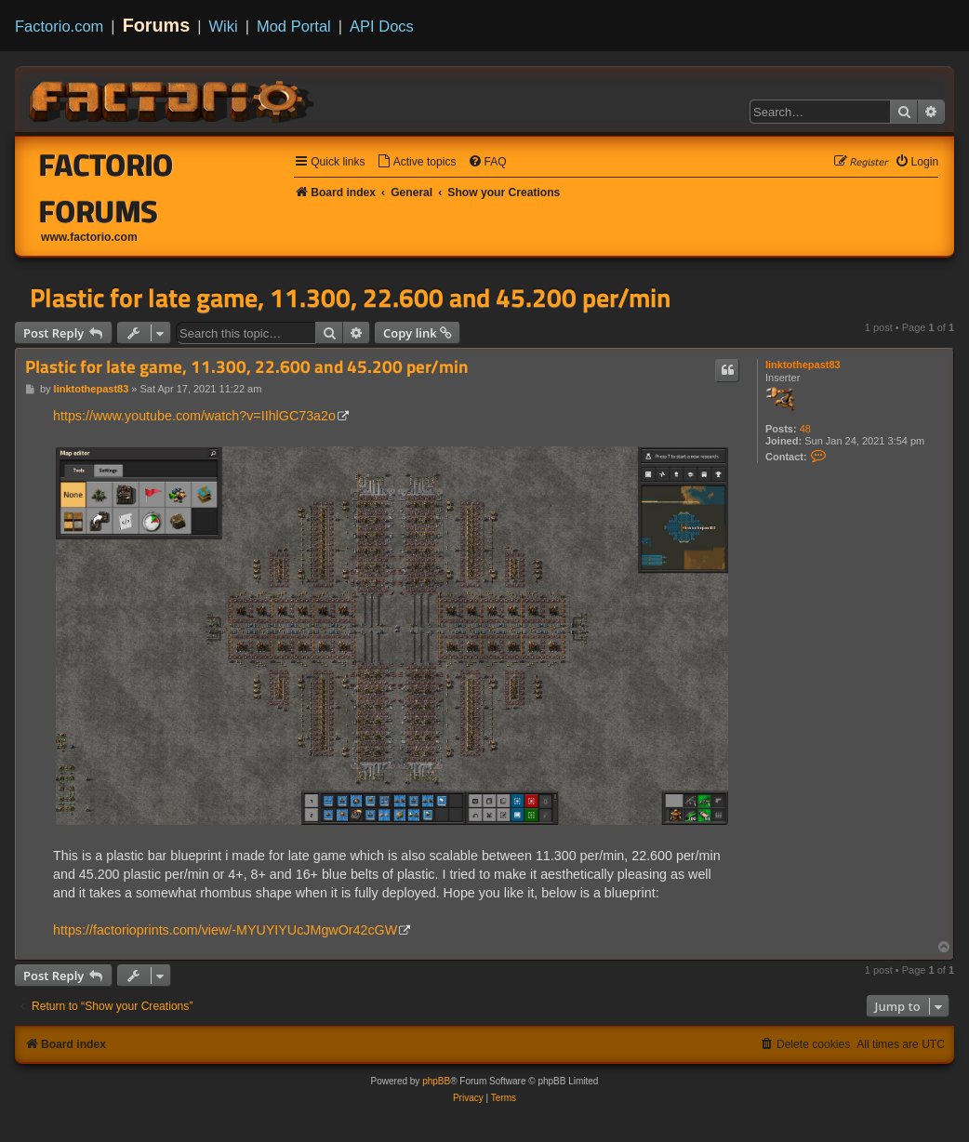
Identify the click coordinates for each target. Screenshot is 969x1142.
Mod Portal (294, 26)
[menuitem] (417, 162)
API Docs (382, 26)
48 (805, 428)
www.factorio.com (89, 237)
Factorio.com (59, 26)
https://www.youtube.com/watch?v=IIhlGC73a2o (194, 415)
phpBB (436, 1081)
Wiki (223, 26)
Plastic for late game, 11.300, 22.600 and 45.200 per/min (350, 297)
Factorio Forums (106, 187)
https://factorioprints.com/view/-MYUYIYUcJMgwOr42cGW (225, 930)
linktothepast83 (803, 364)
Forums (157, 25)
